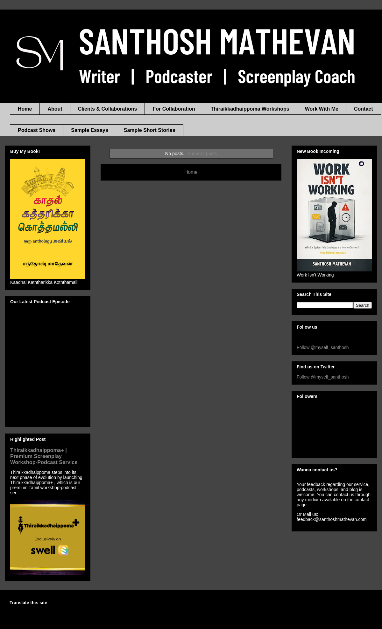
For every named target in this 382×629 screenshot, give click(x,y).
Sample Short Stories (149, 130)
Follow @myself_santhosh (323, 347)
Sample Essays (89, 130)
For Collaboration (173, 109)
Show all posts (202, 153)
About (54, 109)
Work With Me (321, 109)
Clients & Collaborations (107, 109)
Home (25, 109)
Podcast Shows (36, 130)
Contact (363, 109)
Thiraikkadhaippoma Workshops (250, 109)
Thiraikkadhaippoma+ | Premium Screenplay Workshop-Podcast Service (44, 456)
